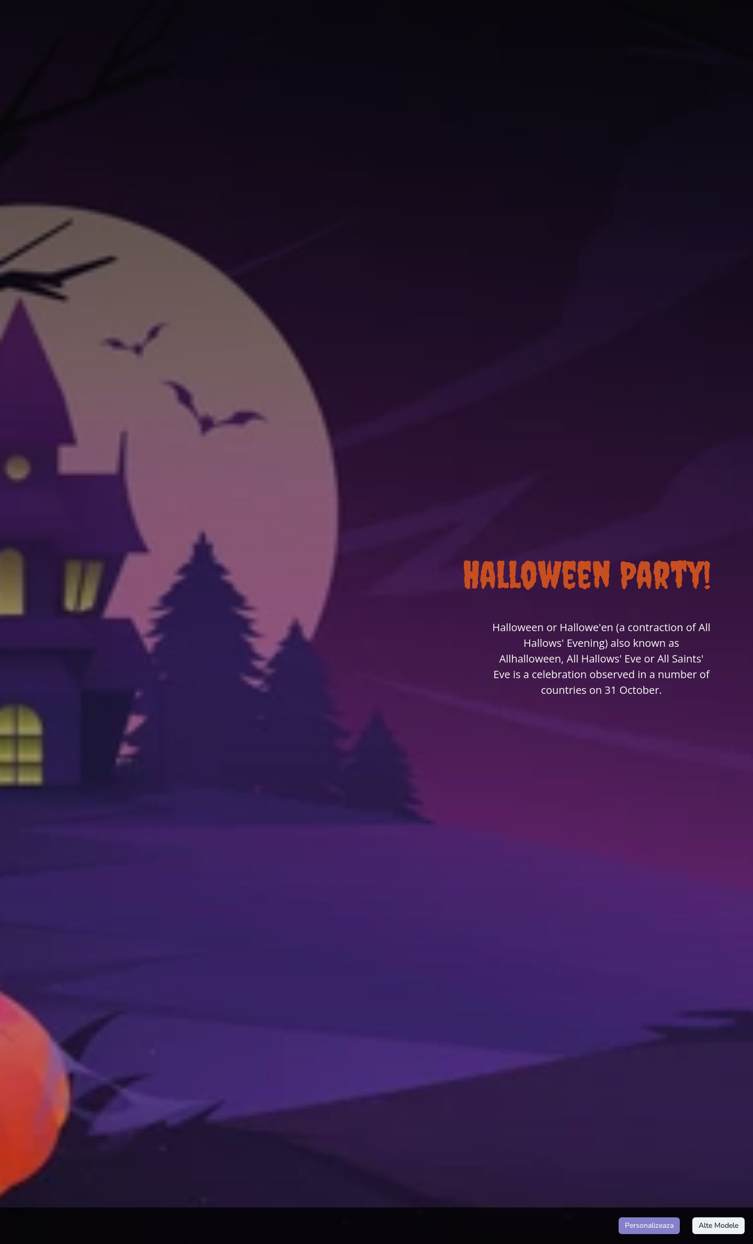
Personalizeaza (649, 1226)
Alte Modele (718, 1226)
